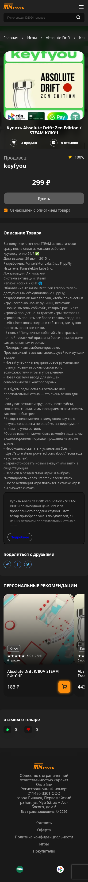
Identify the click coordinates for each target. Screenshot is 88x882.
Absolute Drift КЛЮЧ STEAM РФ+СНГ (33, 673)
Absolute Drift (58, 38)
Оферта (44, 830)
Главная (11, 38)
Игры (32, 38)
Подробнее (20, 537)
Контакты (44, 822)
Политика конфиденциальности (44, 837)
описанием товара (53, 210)
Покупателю (44, 851)
